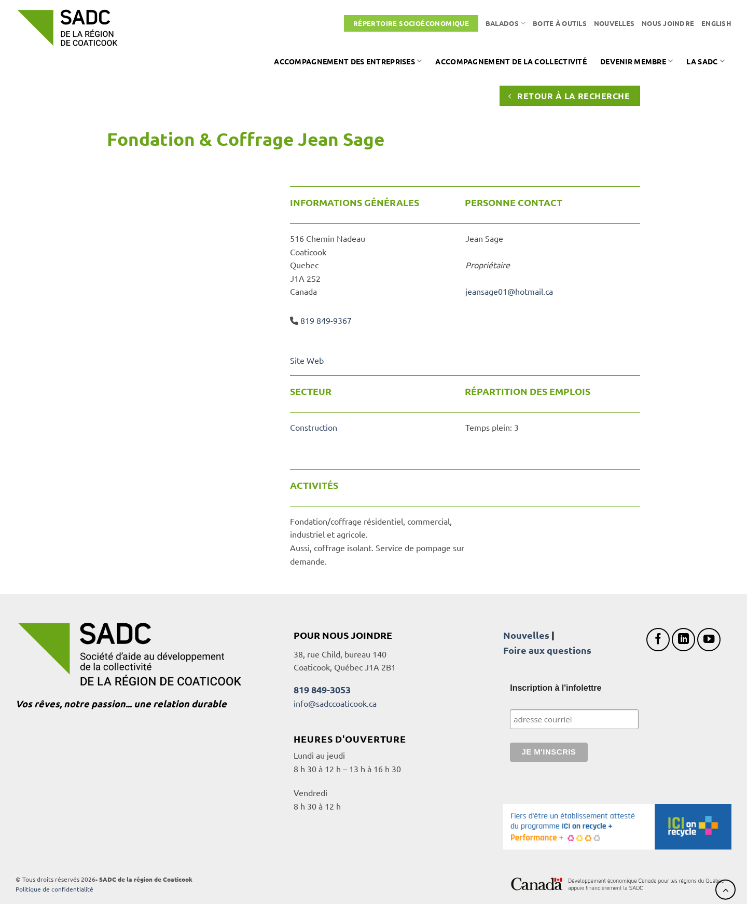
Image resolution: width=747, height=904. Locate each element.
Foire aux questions (547, 650)
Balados (505, 23)
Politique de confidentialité (54, 889)
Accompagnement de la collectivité (511, 61)
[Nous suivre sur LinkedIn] (683, 639)
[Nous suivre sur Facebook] (658, 639)
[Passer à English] (716, 23)
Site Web (307, 360)
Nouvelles (614, 23)
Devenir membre (636, 61)
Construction (313, 427)
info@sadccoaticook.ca (335, 703)
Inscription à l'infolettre (555, 687)
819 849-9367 (326, 320)
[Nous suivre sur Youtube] (709, 639)
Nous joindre (668, 23)
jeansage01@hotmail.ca (509, 291)
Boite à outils (560, 23)
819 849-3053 (322, 689)
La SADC (705, 61)
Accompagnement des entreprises (348, 61)
